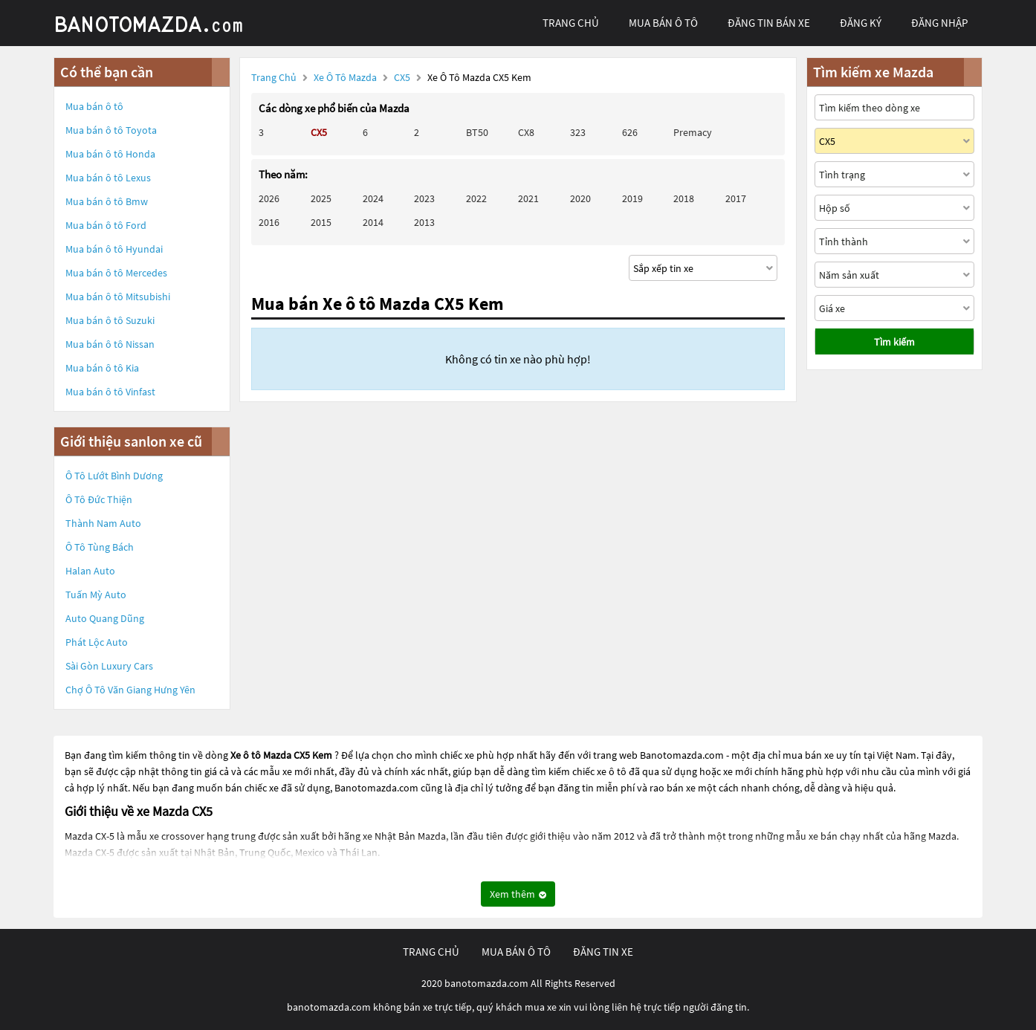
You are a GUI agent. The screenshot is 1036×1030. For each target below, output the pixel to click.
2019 (632, 198)
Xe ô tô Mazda (345, 77)
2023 (424, 198)
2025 (321, 198)
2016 (269, 222)
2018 (683, 198)
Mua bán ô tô (94, 106)
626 (630, 132)
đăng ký (860, 23)
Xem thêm (518, 894)
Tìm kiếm (894, 342)
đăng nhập (939, 23)
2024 (373, 198)
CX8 (526, 132)
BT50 (477, 132)
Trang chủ (274, 77)
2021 (528, 198)
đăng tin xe (603, 952)
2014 (373, 222)
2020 (580, 198)
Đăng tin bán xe (769, 23)
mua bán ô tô (663, 23)
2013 (424, 222)
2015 (321, 222)
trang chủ (571, 23)
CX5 (403, 77)
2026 (269, 198)
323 (578, 132)
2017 (735, 198)
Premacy (692, 132)
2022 (476, 198)
